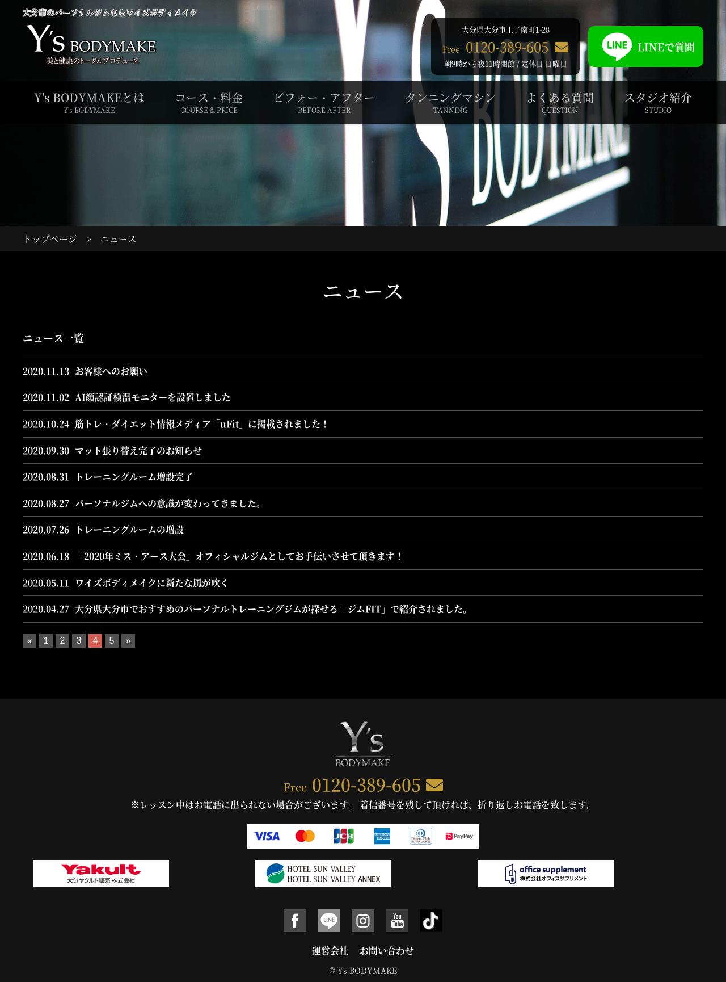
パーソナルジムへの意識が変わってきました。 (170, 503)
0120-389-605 (366, 783)
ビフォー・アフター (324, 102)
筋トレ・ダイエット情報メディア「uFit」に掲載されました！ (202, 423)
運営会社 (330, 950)
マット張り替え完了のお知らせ (138, 450)
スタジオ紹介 (658, 102)
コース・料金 (209, 102)
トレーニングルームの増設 (129, 529)
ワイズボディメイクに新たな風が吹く (152, 582)
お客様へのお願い (111, 370)
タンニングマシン (450, 102)
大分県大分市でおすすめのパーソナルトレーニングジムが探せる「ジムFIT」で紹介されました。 (273, 608)
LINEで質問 (646, 46)
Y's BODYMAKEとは (89, 102)
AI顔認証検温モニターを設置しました (153, 397)
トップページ (50, 238)
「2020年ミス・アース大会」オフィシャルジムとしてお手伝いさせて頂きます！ (239, 556)
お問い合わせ (387, 950)
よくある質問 (560, 102)
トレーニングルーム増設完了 (134, 476)
